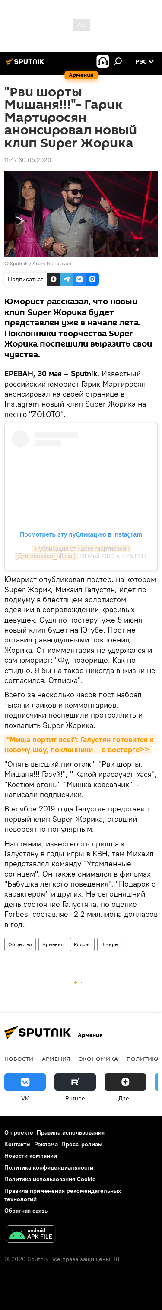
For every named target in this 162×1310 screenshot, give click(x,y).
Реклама (46, 1144)
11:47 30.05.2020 (27, 160)
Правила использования (71, 1132)
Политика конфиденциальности (48, 1167)
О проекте (18, 1132)
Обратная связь (26, 1211)
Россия (82, 944)
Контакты (17, 1144)
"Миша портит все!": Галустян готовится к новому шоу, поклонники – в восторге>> (80, 744)
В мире (109, 944)
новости (18, 1058)
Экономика (98, 1058)
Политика (143, 1058)
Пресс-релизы (81, 1144)
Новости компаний (30, 1156)
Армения (53, 944)
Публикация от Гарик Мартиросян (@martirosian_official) (73, 552)
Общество (20, 944)
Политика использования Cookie (50, 1179)
